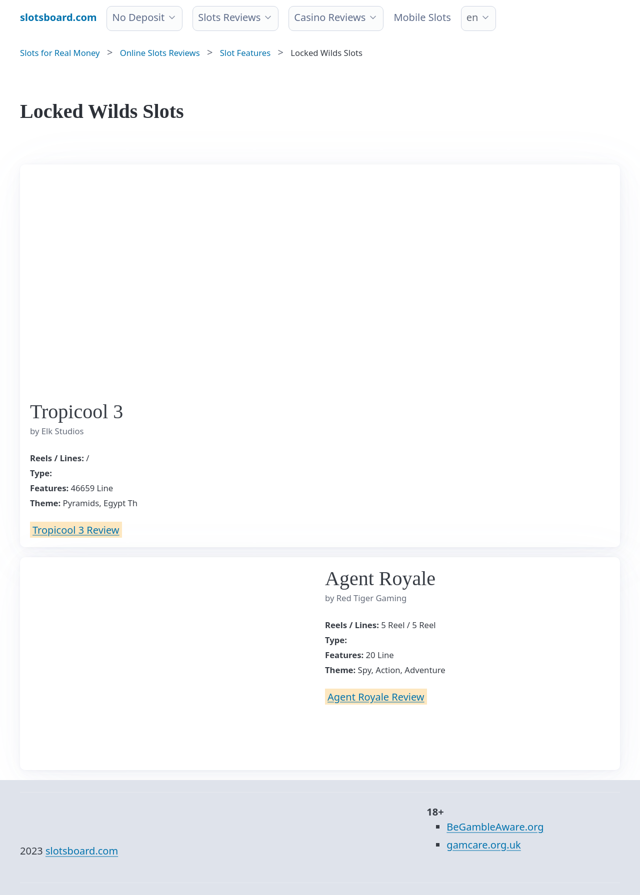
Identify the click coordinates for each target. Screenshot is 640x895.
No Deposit (138, 17)
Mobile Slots (422, 17)
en (472, 17)
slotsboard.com (82, 851)
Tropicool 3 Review (76, 529)
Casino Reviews (330, 17)
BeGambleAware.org (495, 827)
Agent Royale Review (376, 696)
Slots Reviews (229, 17)
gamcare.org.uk (483, 845)
